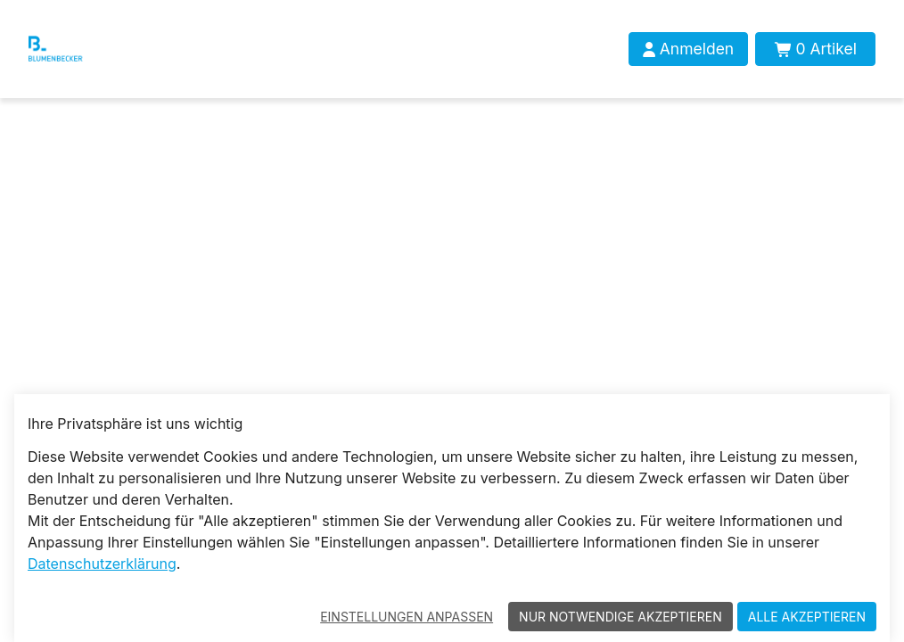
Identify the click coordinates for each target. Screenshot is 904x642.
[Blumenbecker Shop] (81, 49)
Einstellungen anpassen (406, 616)
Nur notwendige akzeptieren (620, 616)
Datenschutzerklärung (102, 563)
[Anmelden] (688, 49)
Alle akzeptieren (807, 616)
